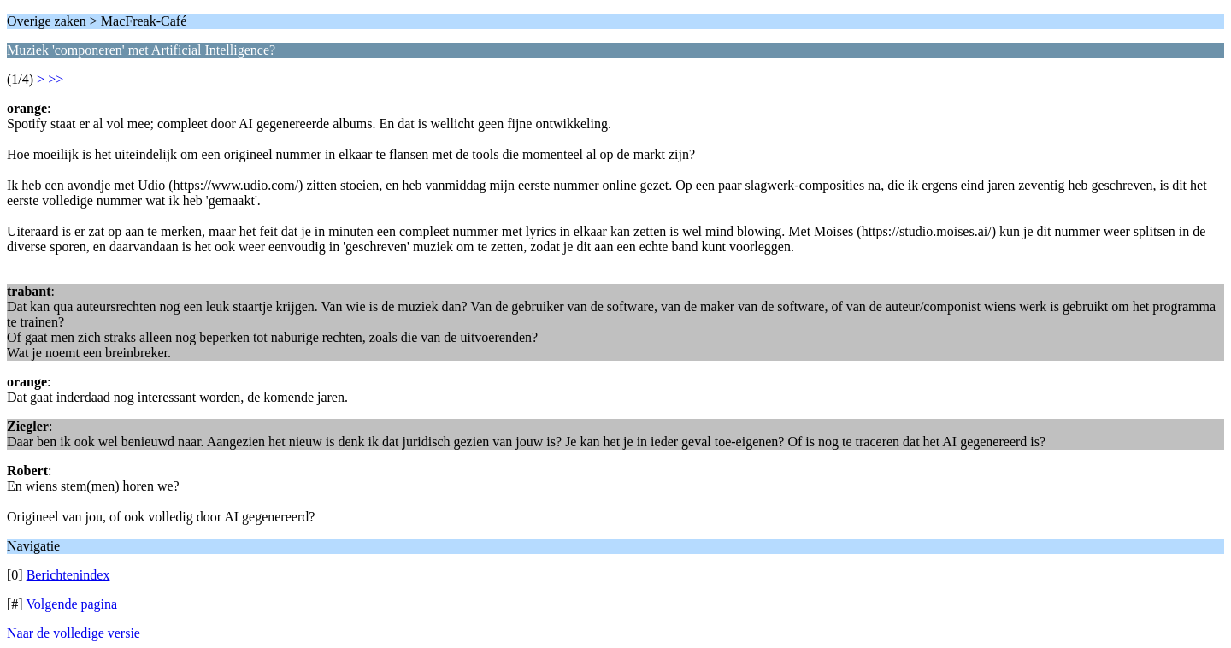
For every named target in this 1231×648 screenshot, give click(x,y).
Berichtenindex (68, 575)
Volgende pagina (71, 604)
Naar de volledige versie (73, 633)
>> (55, 79)
